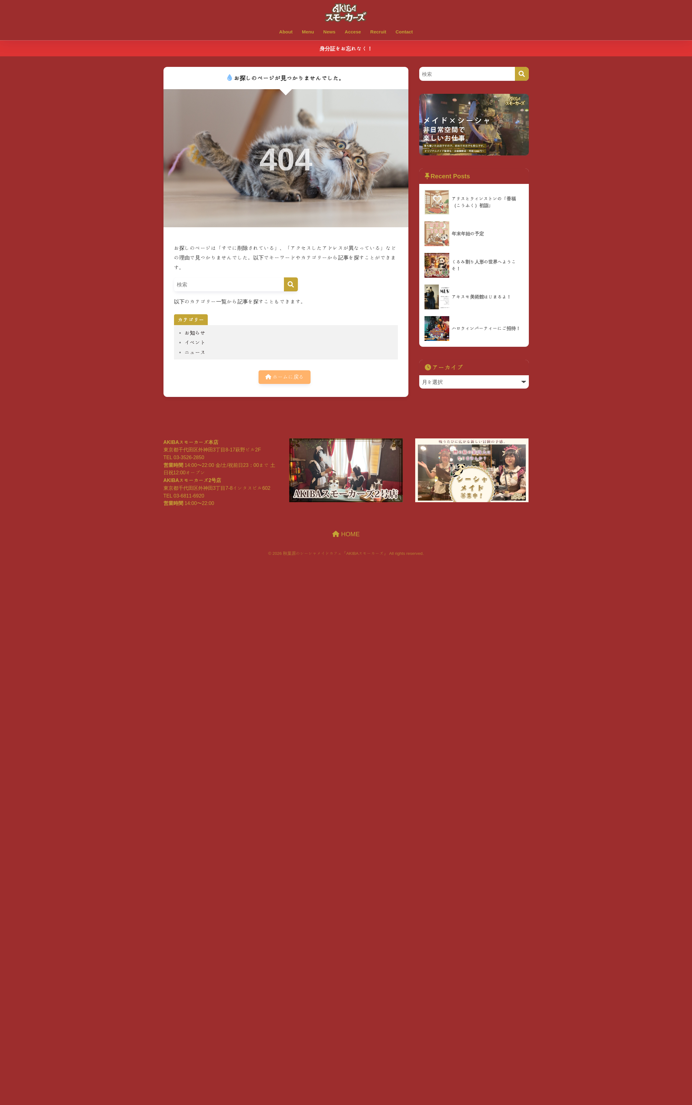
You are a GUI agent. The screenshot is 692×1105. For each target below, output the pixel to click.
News (329, 31)
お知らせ (195, 332)
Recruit (378, 31)
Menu (308, 31)
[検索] (291, 284)
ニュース (195, 352)
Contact (404, 31)
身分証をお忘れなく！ (346, 48)
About (286, 31)
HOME (346, 534)
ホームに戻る (284, 377)
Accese (353, 31)
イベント (195, 342)
